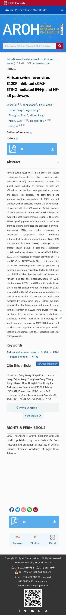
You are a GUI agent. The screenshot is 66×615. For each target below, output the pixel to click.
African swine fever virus (21, 352)
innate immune (19, 356)
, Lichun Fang (15, 110)
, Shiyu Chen (45, 104)
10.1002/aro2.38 (41, 63)
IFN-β (56, 352)
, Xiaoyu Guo (14, 120)
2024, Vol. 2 (50, 59)
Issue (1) (11, 63)
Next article (33, 415)
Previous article (26, 407)
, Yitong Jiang (36, 115)
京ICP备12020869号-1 (22, 567)
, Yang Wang (28, 104)
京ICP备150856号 (45, 567)
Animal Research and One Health (26, 9)
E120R (44, 352)
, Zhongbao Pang (17, 115)
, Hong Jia (13, 126)
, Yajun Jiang (31, 110)
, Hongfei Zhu (36, 120)
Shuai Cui (12, 104)
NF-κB (35, 356)
